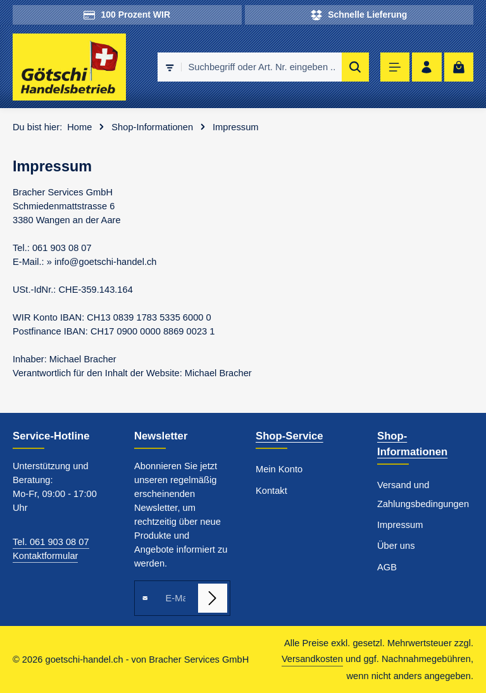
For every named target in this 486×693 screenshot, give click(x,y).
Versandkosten (312, 659)
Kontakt (271, 491)
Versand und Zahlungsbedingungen (423, 494)
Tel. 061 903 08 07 (51, 542)
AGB (387, 567)
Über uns (395, 546)
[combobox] (261, 67)
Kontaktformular (45, 556)
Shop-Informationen (412, 444)
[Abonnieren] (212, 598)
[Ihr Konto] (427, 67)
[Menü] (395, 67)
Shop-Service (289, 436)
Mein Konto (279, 469)
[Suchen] (355, 67)
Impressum (400, 525)
